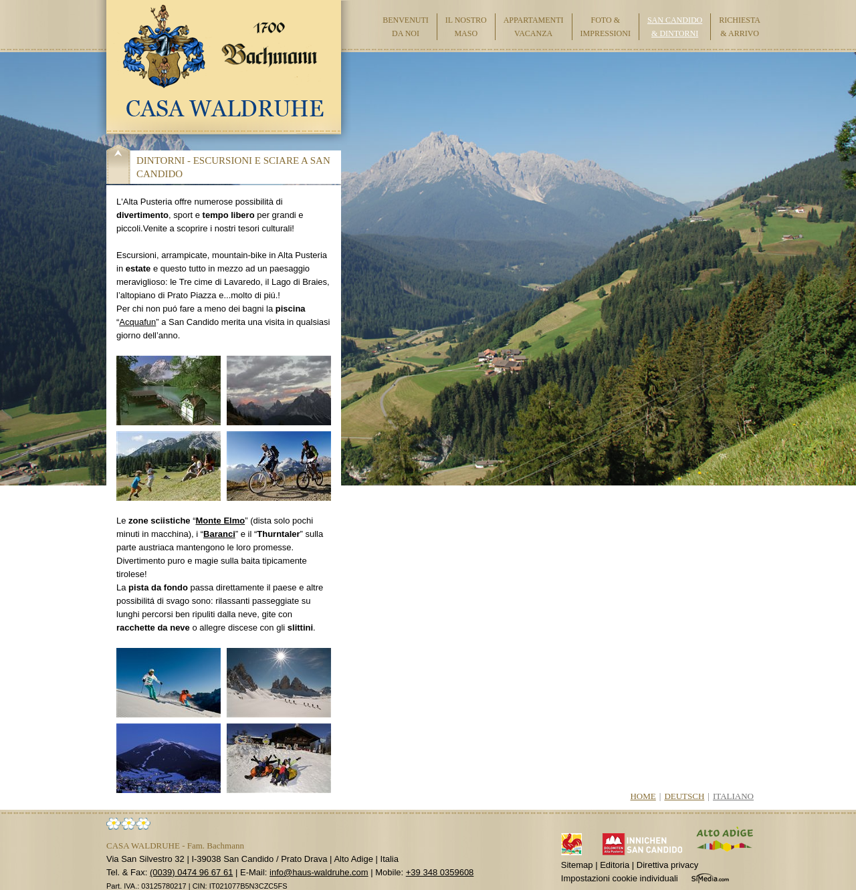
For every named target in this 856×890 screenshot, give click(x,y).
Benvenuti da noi (406, 26)
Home (642, 796)
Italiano (733, 796)
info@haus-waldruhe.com (319, 872)
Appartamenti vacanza (534, 26)
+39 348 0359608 (440, 872)
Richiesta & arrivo (739, 26)
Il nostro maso (466, 26)
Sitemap (577, 865)
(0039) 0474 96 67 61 (191, 872)
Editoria (614, 865)
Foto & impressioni (605, 26)
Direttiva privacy (667, 865)
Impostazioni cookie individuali (619, 878)
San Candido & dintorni (674, 26)
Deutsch (684, 796)
